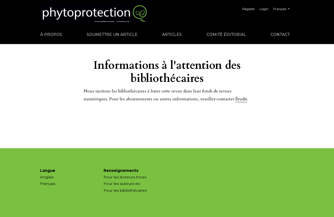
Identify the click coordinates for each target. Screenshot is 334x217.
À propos (51, 34)
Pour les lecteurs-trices (125, 177)
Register (248, 9)
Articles (172, 34)
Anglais (46, 177)
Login (264, 9)
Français (283, 8)
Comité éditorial (226, 34)
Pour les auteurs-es (122, 183)
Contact (280, 34)
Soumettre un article (112, 34)
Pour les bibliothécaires (125, 190)
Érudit (241, 99)
